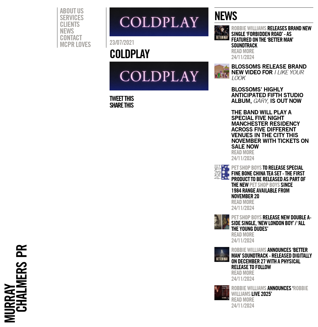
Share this (121, 105)
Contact (71, 37)
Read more (242, 51)
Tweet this (121, 98)
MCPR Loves (75, 44)
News (67, 30)
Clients (70, 24)
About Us (71, 10)
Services (71, 17)
